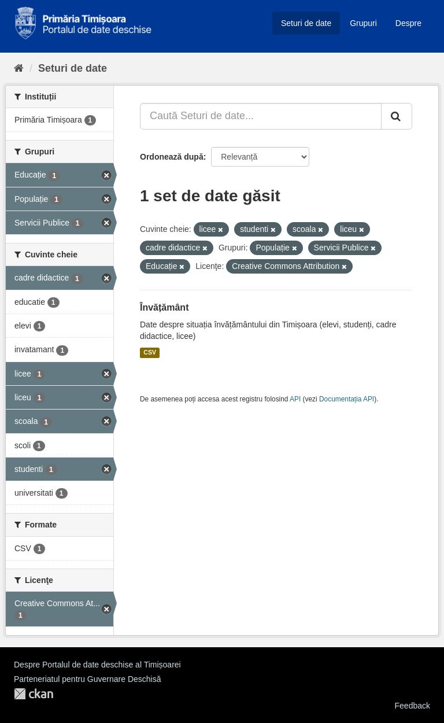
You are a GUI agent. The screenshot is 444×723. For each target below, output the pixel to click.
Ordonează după (172, 156)
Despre (408, 23)
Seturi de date (306, 23)
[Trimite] (396, 116)
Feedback (412, 705)
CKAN (33, 694)
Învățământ (164, 307)
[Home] (19, 68)
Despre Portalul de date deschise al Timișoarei (97, 664)
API (295, 399)
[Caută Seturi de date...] (261, 116)
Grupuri (363, 23)
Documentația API (346, 399)
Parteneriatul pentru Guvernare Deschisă (87, 679)
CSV (149, 352)
